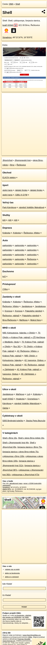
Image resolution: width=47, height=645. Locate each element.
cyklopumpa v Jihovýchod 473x (25, 475)
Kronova (8, 311)
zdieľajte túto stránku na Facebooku (16, 616)
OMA (11, 4)
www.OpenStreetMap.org (32, 635)
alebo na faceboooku (12, 573)
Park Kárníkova (9, 207)
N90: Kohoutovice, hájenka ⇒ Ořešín (18, 333)
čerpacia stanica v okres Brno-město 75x (20, 452)
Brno (12, 165)
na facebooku (19, 615)
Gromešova (32, 399)
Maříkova (23, 320)
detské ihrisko (21, 190)
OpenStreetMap (20, 151)
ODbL (30, 637)
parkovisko (7, 245)
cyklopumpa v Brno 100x (13, 456)
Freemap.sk (32, 151)
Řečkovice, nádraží (10, 316)
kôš (4, 220)
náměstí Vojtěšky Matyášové (31, 207)
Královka (6, 233)
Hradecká (20, 399)
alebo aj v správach (12, 577)
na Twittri (25, 617)
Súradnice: (7, 37)
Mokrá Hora (35, 320)
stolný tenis (7, 190)
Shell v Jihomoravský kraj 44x (15, 443)
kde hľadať (7, 584)
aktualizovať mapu (15, 483)
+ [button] (6, 97)
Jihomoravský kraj (23, 160)
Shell (17, 4)
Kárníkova (6, 403)
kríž (4, 276)
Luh (28, 394)
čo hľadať (6, 595)
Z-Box (5, 289)
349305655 (6, 485)
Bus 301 (17, 346)
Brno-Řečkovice (9, 320)
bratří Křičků (9, 25)
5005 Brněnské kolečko (12, 421)
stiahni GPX (6, 489)
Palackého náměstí (33, 311)
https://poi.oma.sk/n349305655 (12, 153)
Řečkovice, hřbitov (32, 233)
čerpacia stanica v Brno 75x (29, 447)
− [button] (6, 101)
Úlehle (5, 408)
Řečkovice (21, 165)
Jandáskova (27, 306)
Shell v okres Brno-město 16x (31, 438)
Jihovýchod (7, 160)
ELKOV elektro (9, 177)
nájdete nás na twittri (12, 569)
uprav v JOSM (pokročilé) (32, 483)
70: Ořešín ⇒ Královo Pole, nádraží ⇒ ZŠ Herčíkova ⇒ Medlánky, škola (23, 337)
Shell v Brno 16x (9, 438)
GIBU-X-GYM (21, 195)
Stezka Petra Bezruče (35, 421)
